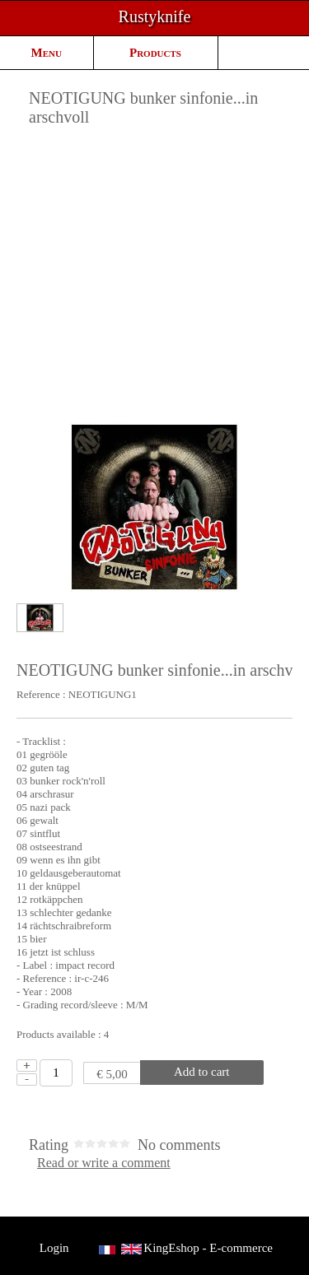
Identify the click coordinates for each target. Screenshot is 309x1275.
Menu (46, 52)
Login (54, 1247)
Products (155, 52)
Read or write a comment (104, 1163)
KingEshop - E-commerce (208, 1247)
